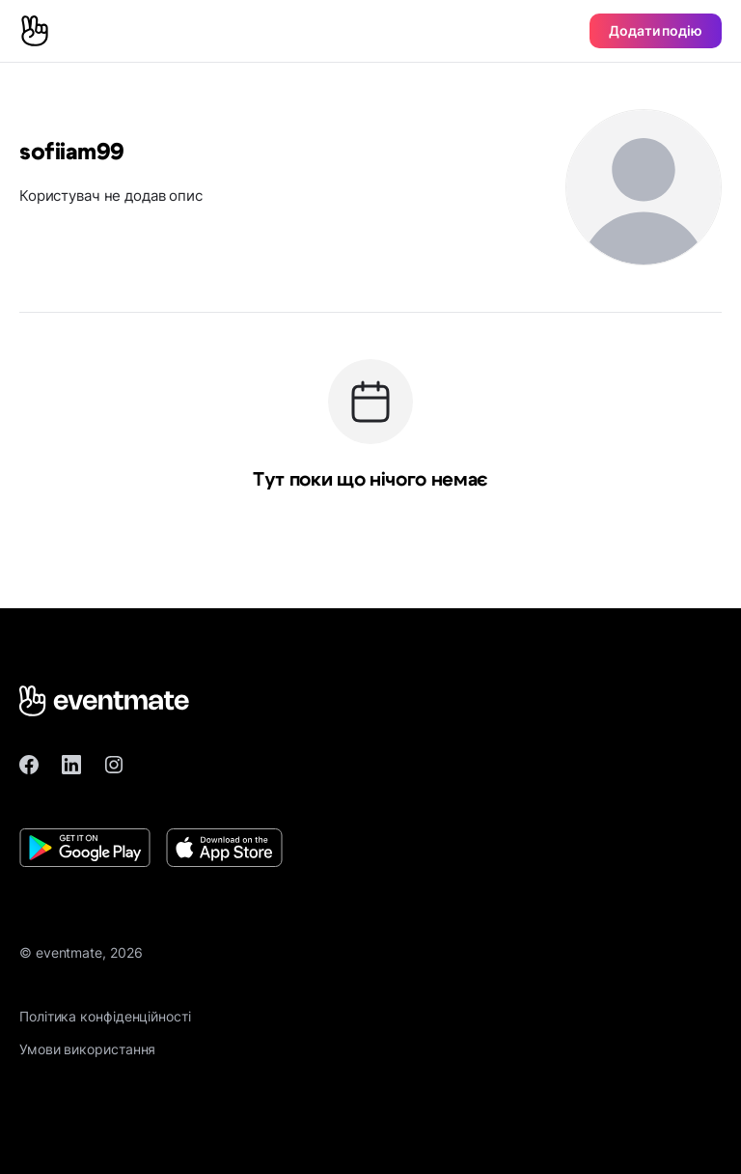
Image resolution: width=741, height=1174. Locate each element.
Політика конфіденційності (105, 1016)
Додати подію (655, 30)
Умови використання (87, 1049)
